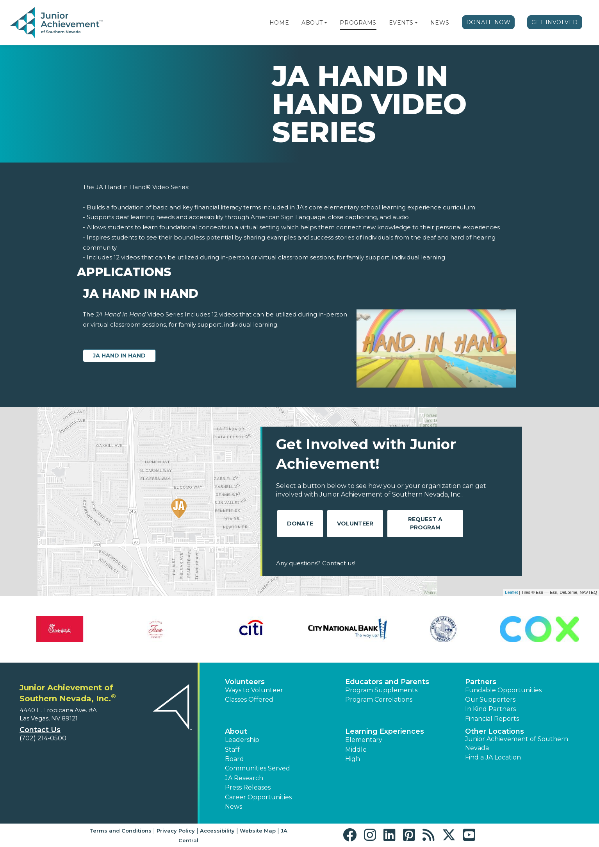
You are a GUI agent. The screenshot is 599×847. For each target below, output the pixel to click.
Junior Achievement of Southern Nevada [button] (516, 743)
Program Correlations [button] (378, 699)
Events (401, 22)
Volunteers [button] (245, 681)
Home (279, 22)
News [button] (233, 806)
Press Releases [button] (248, 787)
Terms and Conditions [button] (120, 830)
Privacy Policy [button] (176, 830)
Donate (300, 523)
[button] (325, 22)
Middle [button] (356, 749)
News (439, 22)
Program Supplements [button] (381, 690)
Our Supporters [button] (490, 699)
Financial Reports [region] (492, 718)
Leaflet (511, 592)
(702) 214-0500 (43, 738)
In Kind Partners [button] (490, 709)
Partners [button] (480, 681)
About (312, 22)
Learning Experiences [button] (384, 731)
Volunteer (355, 523)
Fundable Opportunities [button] (503, 690)
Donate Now (488, 22)
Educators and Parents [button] (387, 681)
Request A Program (425, 523)
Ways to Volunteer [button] (254, 690)
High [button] (352, 759)
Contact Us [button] (40, 729)
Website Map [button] (258, 830)
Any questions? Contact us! (315, 563)
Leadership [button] (242, 739)
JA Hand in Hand (119, 355)
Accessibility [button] (217, 830)
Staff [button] (232, 749)
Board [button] (234, 759)
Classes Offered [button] (249, 699)
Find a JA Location (493, 757)
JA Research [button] (244, 778)
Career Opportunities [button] (258, 797)
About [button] (236, 731)
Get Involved (554, 22)
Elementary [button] (363, 739)
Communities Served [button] (257, 768)
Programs (358, 22)
